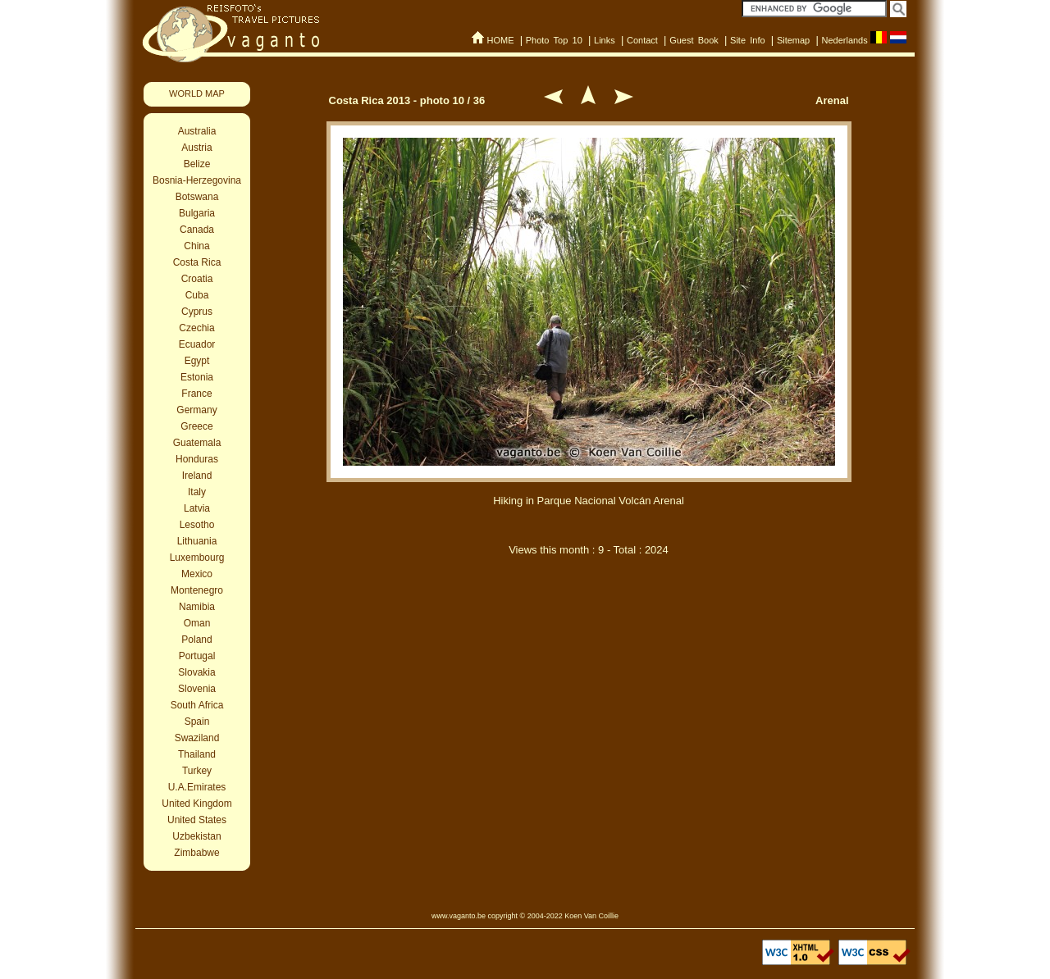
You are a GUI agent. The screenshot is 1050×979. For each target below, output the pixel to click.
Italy (197, 492)
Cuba (197, 295)
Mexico (196, 574)
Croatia (197, 279)
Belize (197, 164)
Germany (196, 410)
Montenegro (197, 590)
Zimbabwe (196, 852)
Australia (197, 131)
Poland (196, 639)
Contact (642, 40)
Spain (197, 721)
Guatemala (197, 443)
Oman (197, 623)
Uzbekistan (196, 836)
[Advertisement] (589, 654)
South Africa (197, 705)
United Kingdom (196, 803)
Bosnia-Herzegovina (197, 180)
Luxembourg (197, 557)
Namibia (197, 606)
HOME (500, 40)
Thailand (197, 754)
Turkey (197, 770)
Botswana (197, 197)
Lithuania (197, 541)
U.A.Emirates (197, 787)
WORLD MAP (197, 93)
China (196, 246)
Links (604, 40)
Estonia (196, 377)
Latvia (197, 508)
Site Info (747, 40)
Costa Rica (197, 262)
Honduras (197, 459)
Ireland (197, 475)
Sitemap (793, 40)
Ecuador (197, 344)
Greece (196, 426)
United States (196, 820)
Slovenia (197, 688)
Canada (197, 229)
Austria (196, 147)
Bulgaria (197, 213)
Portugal (197, 656)
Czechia (196, 328)
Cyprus (196, 311)
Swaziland (197, 738)
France (196, 393)
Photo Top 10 (554, 40)
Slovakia (196, 672)
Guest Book (694, 40)
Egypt (197, 361)
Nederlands (844, 40)
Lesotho (197, 524)
